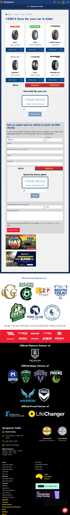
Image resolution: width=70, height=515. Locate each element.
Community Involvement (11, 489)
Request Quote (13, 230)
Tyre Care (5, 454)
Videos (4, 499)
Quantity (48, 137)
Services (5, 466)
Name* (9, 143)
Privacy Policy (43, 223)
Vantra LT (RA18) (55, 42)
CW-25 (35, 72)
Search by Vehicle (7, 447)
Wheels (5, 459)
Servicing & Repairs (8, 473)
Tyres (4, 445)
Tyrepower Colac (35, 6)
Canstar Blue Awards (41, 447)
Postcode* (10, 161)
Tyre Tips (5, 456)
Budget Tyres (39, 449)
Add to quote (13, 49)
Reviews (5, 501)
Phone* (17, 149)
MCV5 (15, 42)
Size (8, 137)
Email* (9, 155)
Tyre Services (6, 475)
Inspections (5, 470)
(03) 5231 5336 (11, 424)
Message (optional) (13, 210)
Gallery (5, 494)
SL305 (35, 42)
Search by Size (6, 449)
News (4, 496)
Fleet (4, 492)
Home (8, 14)
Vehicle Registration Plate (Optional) (18, 205)
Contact (5, 484)
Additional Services (8, 479)
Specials (5, 482)
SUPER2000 (14, 72)
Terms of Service (55, 223)
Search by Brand (7, 451)
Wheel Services (7, 477)
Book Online (7, 487)
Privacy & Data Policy (12, 512)
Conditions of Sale (23, 512)
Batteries (4, 468)
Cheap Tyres (38, 451)
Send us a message (12, 427)
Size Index (38, 444)
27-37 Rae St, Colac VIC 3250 (14, 419)
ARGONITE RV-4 (55, 72)
